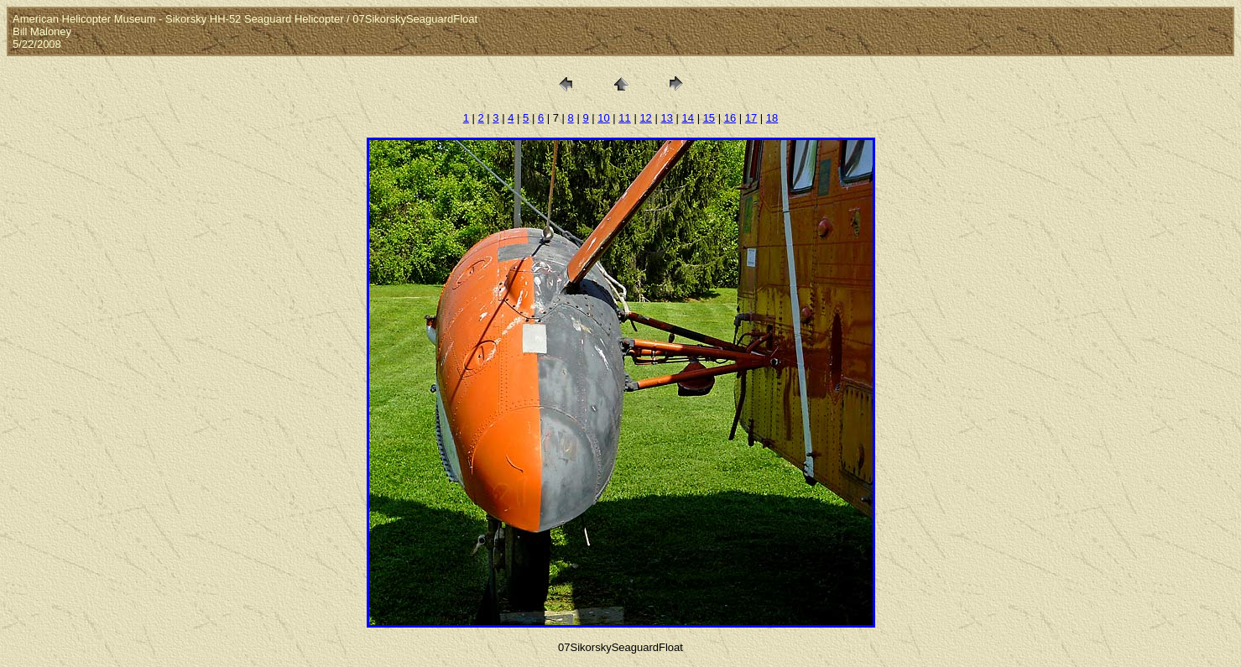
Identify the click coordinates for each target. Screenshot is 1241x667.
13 (666, 118)
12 (645, 118)
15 (709, 118)
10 (603, 118)
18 (772, 118)
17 (751, 118)
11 (624, 118)
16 (730, 118)
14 (688, 118)
